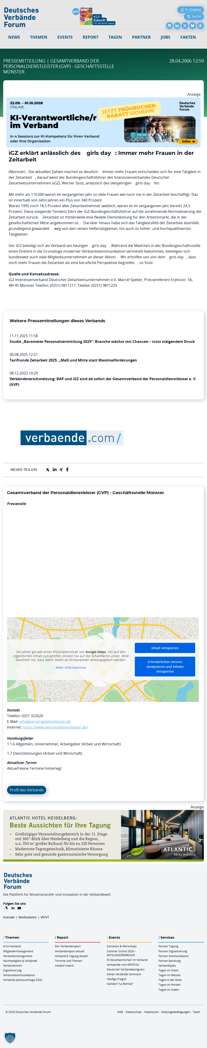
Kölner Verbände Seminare (124, 974)
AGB (120, 1012)
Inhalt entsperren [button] (165, 648)
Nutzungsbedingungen (175, 1012)
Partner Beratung (169, 961)
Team (196, 1012)
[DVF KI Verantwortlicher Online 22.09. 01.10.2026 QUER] (103, 100)
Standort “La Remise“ (120, 983)
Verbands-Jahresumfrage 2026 (22, 980)
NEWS (14, 37)
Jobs (165, 37)
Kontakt (9, 917)
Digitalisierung (12, 970)
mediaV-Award (64, 965)
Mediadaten (27, 917)
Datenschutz (134, 1012)
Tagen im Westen (169, 975)
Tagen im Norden (169, 984)
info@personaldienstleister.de (45, 721)
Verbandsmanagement (17, 956)
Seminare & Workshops (122, 946)
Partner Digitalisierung (172, 951)
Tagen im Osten (168, 970)
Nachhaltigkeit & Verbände (20, 961)
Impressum (151, 1012)
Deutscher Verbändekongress (126, 969)
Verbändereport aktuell (69, 951)
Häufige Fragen (116, 979)
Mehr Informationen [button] (71, 668)
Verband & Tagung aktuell (71, 956)
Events (65, 37)
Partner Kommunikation (173, 956)
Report (90, 37)
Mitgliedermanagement (18, 951)
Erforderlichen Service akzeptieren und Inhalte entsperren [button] (165, 667)
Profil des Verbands (26, 789)
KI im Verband (12, 946)
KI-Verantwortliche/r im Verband (127, 960)
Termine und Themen (68, 961)
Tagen (115, 37)
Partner (141, 37)
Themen (38, 37)
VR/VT (45, 917)
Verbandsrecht (12, 965)
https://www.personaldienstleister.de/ (55, 727)
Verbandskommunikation (19, 975)
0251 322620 (32, 715)
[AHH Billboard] (103, 812)
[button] (10, 1038)
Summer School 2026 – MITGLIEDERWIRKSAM (121, 953)
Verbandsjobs (167, 965)
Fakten (188, 37)
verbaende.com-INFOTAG (123, 964)
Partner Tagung (168, 946)
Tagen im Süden (168, 989)
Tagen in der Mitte (170, 980)
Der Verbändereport (68, 946)
